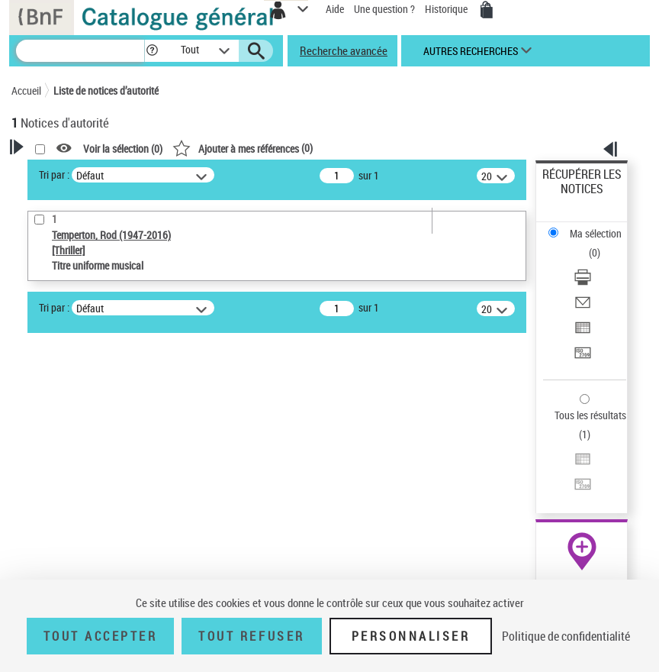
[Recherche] (80, 51)
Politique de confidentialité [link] (566, 636)
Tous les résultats (590, 415)
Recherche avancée (343, 50)
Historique (447, 9)
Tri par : (54, 174)
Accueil (26, 90)
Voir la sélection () (122, 148)
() (242, 148)
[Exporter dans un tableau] (583, 332)
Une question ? (384, 9)
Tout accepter (100, 636)
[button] (152, 51)
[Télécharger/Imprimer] (583, 282)
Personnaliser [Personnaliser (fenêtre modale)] (411, 636)
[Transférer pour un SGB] (583, 358)
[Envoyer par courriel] (583, 307)
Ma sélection (596, 233)
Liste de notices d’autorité (106, 90)
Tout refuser (251, 636)
